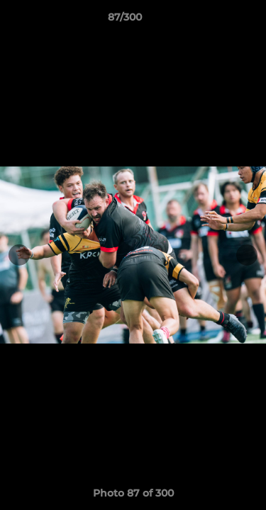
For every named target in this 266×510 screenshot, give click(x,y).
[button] (214, 20)
